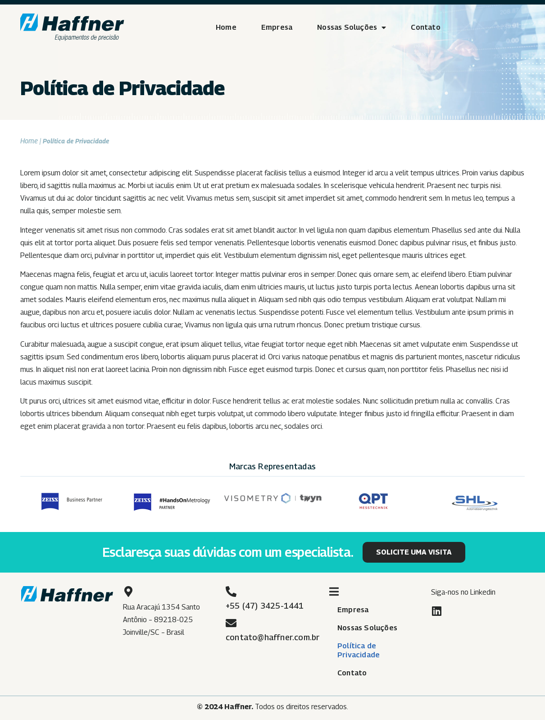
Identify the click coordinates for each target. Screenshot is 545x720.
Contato (425, 27)
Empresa (276, 27)
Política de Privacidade (358, 650)
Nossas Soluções (351, 27)
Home (226, 27)
